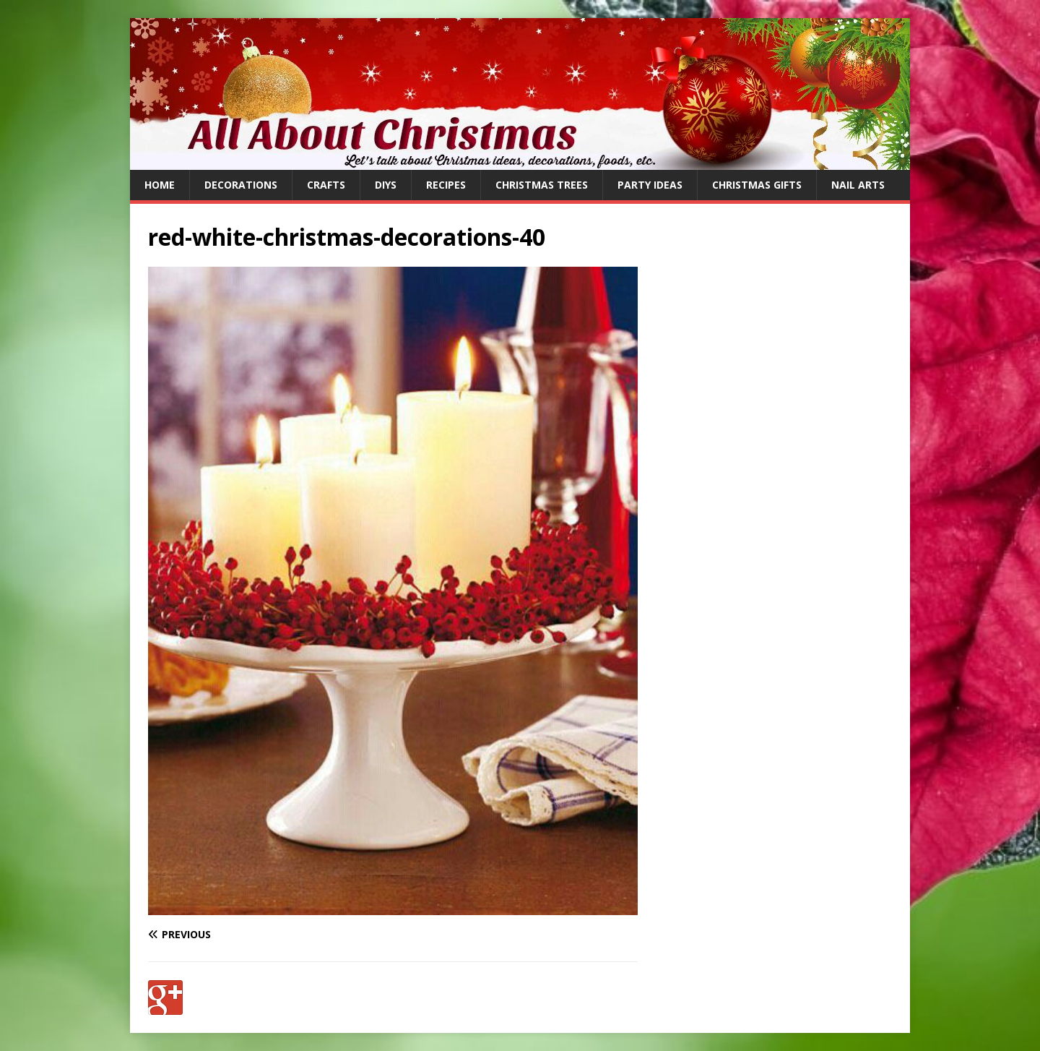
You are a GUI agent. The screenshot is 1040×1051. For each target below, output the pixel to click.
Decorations (240, 185)
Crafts (326, 185)
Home (159, 185)
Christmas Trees (541, 185)
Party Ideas (650, 185)
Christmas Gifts (757, 185)
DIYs (385, 185)
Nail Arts (858, 185)
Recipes (446, 185)
